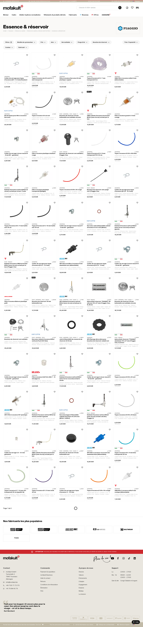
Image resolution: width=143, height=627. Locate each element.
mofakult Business (46, 575)
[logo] (13, 7)
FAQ (41, 591)
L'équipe (81, 581)
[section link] (6, 15)
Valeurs (81, 575)
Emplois (81, 588)
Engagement (83, 585)
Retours (43, 581)
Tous (16, 538)
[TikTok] (129, 558)
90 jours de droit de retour (121, 1)
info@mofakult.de (12, 582)
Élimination (43, 588)
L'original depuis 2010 (12, 1)
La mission (82, 594)
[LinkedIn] (135, 558)
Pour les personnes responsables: (60, 624)
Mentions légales (125, 624)
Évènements (83, 578)
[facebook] (118, 558)
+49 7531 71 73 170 (12, 585)
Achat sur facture (94, 1)
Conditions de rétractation (49, 585)
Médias (81, 591)
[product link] (16, 71)
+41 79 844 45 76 (12, 589)
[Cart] (137, 7)
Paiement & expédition (47, 572)
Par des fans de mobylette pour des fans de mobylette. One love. (22, 624)
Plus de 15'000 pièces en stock (40, 1)
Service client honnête (69, 1)
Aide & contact (45, 578)
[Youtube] (112, 558)
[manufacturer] (16, 529)
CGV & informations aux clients (84, 624)
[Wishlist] (132, 7)
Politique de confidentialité (106, 624)
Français (137, 1)
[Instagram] (124, 558)
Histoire (81, 572)
